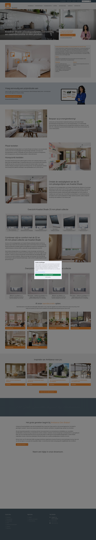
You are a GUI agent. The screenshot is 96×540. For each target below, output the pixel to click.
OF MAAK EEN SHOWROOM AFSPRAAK (11, 99)
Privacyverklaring (31, 520)
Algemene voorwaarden (32, 519)
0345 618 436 (54, 520)
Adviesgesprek (63, 1)
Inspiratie (70, 5)
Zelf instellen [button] (48, 277)
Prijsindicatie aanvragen (67, 35)
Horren (55, 5)
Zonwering (31, 6)
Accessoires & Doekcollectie (11, 524)
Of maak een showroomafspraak (66, 37)
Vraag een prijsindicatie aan (12, 96)
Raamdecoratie (48, 6)
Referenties (77, 5)
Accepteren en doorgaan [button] (48, 274)
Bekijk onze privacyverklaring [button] (40, 272)
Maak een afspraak (21, 444)
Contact (74, 1)
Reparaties (69, 1)
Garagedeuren (62, 5)
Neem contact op (54, 523)
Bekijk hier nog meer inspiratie (47, 391)
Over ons (79, 1)
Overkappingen (39, 6)
